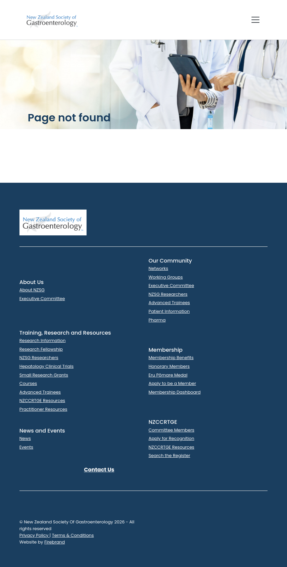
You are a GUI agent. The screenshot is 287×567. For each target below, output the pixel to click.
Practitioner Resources (43, 409)
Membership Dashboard (175, 392)
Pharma (157, 320)
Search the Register (169, 455)
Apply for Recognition (171, 438)
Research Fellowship (41, 349)
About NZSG (32, 290)
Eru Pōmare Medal (168, 375)
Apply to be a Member (172, 383)
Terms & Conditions (73, 535)
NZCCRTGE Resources (42, 400)
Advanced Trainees (169, 302)
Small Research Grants (43, 375)
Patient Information (169, 311)
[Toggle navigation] (255, 19)
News (25, 438)
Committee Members (171, 430)
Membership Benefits (171, 357)
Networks (158, 268)
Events (26, 447)
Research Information (42, 340)
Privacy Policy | (35, 535)
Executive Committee (42, 298)
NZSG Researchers (168, 294)
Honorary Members (169, 366)
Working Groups (166, 277)
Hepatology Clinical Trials (46, 366)
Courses (28, 383)
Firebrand (54, 542)
